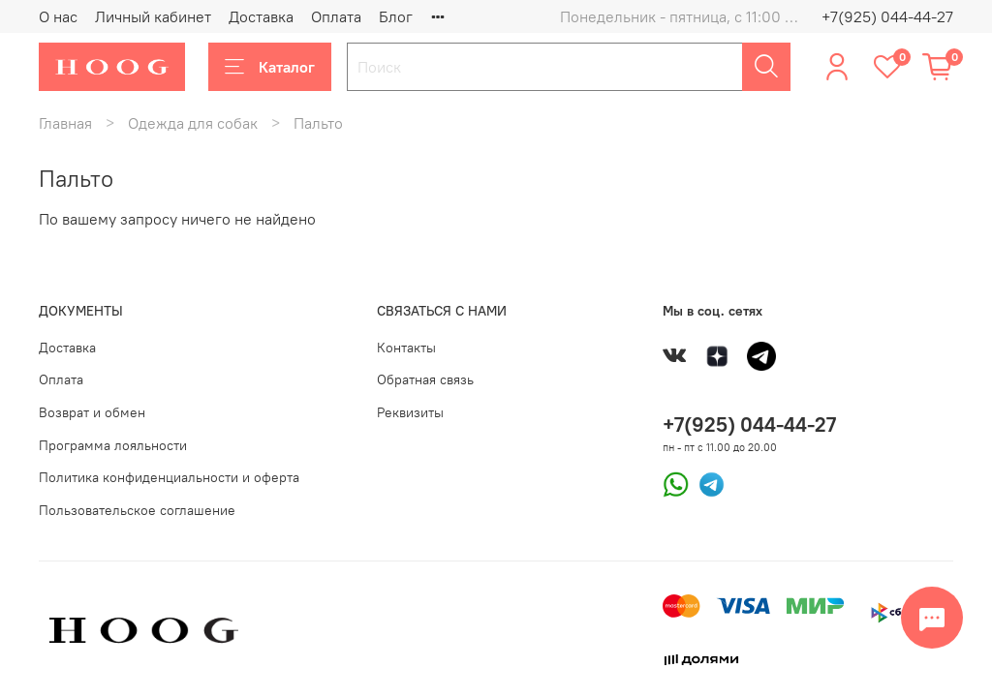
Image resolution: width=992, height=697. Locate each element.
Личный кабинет (153, 16)
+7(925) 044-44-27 (887, 16)
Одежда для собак (193, 123)
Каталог (270, 66)
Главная (65, 123)
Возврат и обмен (92, 412)
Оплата (336, 16)
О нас (58, 16)
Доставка (261, 16)
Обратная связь (425, 379)
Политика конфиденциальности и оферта (169, 477)
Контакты (406, 347)
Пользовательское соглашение (137, 510)
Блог (396, 16)
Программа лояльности (113, 445)
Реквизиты (410, 412)
